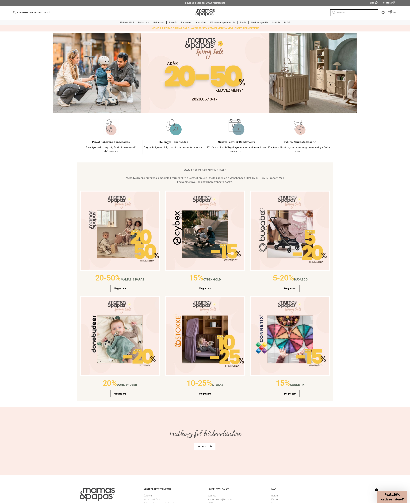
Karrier (274, 499)
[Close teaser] (376, 489)
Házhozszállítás (152, 499)
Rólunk (274, 495)
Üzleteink (148, 495)
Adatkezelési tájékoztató (219, 499)
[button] (392, 497)
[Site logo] (205, 12)
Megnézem (120, 288)
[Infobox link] (111, 147)
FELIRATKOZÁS (205, 446)
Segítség (211, 495)
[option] (111, 139)
